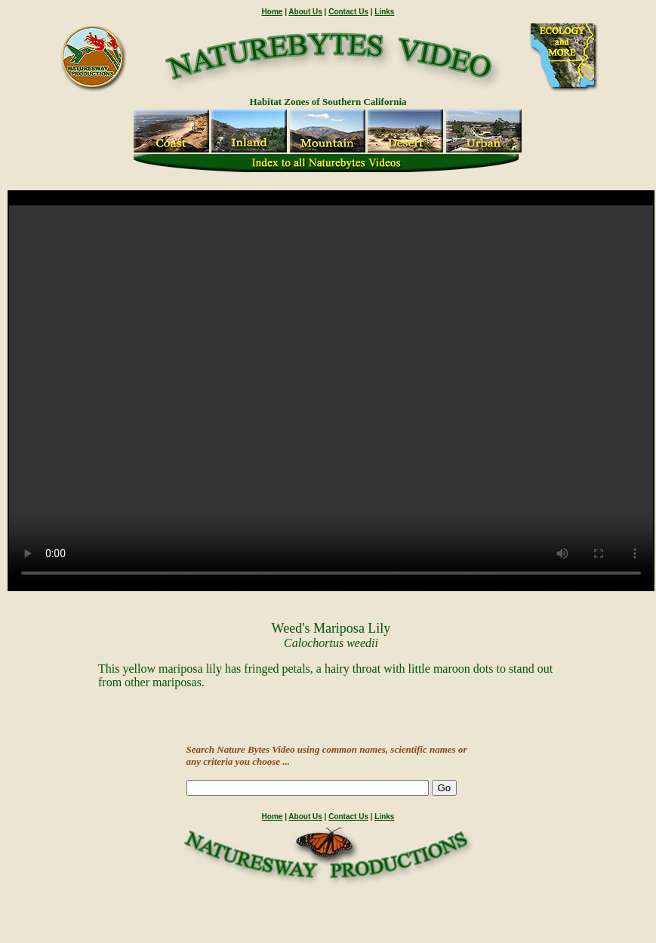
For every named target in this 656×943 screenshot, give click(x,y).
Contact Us (348, 12)
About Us (305, 12)
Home (272, 12)
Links (384, 12)
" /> (331, 397)
